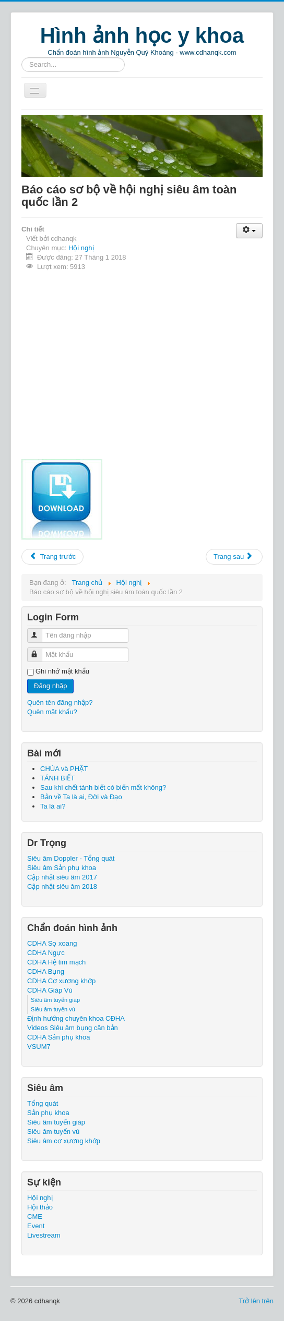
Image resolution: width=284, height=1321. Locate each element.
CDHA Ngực (46, 953)
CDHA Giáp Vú (50, 990)
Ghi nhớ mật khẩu (62, 671)
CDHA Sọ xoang (52, 943)
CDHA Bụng (45, 971)
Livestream (44, 1235)
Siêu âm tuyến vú (53, 1009)
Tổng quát (42, 1103)
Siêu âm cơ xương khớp (63, 1141)
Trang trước (52, 556)
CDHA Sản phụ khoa (58, 1037)
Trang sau (233, 556)
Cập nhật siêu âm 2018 (62, 886)
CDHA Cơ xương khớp (61, 981)
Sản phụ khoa (48, 1113)
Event (35, 1226)
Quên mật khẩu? (52, 712)
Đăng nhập (50, 686)
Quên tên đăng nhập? (60, 702)
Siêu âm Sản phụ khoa (61, 868)
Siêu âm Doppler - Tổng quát (70, 858)
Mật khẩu (39, 650)
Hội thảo (40, 1207)
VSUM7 (39, 1046)
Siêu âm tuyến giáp (55, 1000)
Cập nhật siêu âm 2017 (62, 877)
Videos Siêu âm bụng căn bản (72, 1028)
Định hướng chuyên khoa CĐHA (76, 1018)
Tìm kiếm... (21, 57)
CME (34, 1216)
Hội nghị (81, 248)
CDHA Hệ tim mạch (56, 962)
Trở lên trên (256, 1301)
